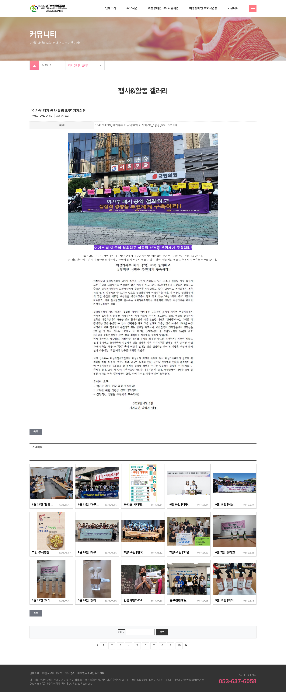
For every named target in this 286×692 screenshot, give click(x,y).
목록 (35, 431)
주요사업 (132, 8)
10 (179, 645)
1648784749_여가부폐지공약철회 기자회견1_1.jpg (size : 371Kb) (136, 125)
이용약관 (70, 673)
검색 (162, 631)
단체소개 (110, 8)
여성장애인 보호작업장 (203, 8)
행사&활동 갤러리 (78, 65)
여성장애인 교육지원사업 (163, 8)
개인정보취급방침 (52, 673)
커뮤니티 (233, 8)
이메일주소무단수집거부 (90, 673)
